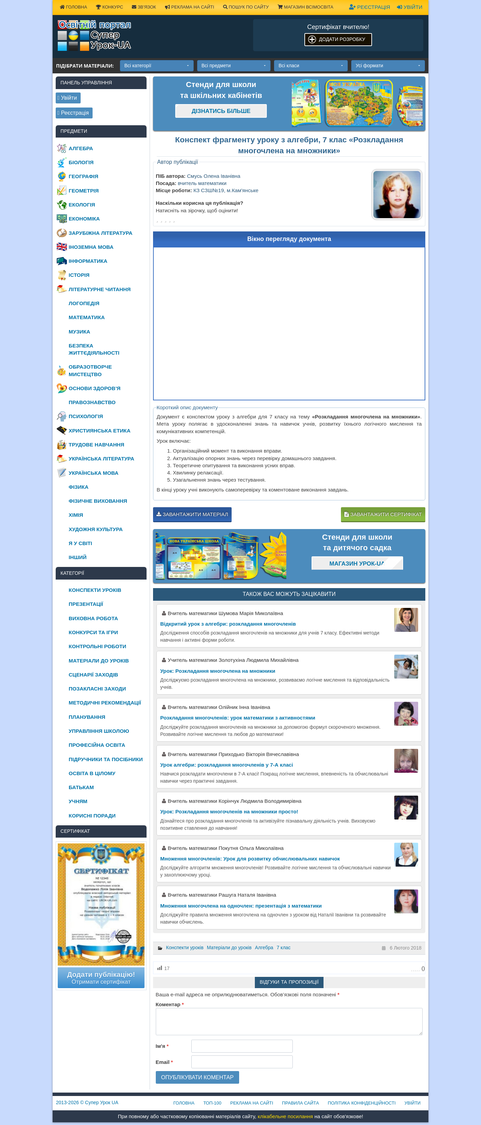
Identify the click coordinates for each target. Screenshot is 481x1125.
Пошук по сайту (246, 7)
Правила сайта (300, 1103)
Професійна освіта (97, 745)
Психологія (86, 416)
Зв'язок (144, 7)
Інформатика (88, 261)
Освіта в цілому (92, 773)
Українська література (101, 458)
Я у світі (80, 543)
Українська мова (94, 473)
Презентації (86, 604)
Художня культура (96, 529)
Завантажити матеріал (192, 514)
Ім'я (162, 1046)
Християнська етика (99, 430)
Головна (73, 7)
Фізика (78, 487)
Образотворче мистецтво (90, 370)
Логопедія (84, 303)
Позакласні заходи (97, 689)
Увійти (409, 7)
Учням (78, 801)
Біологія (81, 162)
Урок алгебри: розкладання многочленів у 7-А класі (226, 765)
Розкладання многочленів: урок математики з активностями (237, 718)
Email (164, 1062)
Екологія (82, 205)
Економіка (84, 219)
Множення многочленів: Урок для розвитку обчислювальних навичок (250, 858)
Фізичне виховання (98, 501)
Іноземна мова (91, 247)
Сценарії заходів (93, 675)
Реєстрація (369, 7)
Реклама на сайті (189, 7)
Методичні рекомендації (105, 703)
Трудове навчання (96, 444)
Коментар (170, 1004)
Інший (77, 557)
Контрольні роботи (97, 646)
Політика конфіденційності (362, 1103)
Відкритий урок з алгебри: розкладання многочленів (228, 624)
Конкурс (109, 7)
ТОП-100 (212, 1103)
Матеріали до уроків (229, 947)
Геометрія (84, 191)
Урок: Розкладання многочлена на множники (217, 671)
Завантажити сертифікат (383, 514)
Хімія (76, 515)
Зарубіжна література (101, 233)
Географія (83, 176)
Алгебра (264, 947)
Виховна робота (93, 618)
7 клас (284, 947)
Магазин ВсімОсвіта (305, 7)
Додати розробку (342, 39)
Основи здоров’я (95, 388)
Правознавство (92, 402)
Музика (79, 331)
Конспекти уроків (185, 947)
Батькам (81, 787)
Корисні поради (92, 815)
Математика (87, 317)
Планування (87, 717)
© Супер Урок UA (87, 1102)
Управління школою (99, 731)
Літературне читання (99, 289)
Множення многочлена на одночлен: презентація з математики (241, 906)
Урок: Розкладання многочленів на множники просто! (229, 811)
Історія (79, 275)
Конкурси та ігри (93, 632)
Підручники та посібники (106, 759)
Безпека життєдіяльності (94, 349)
